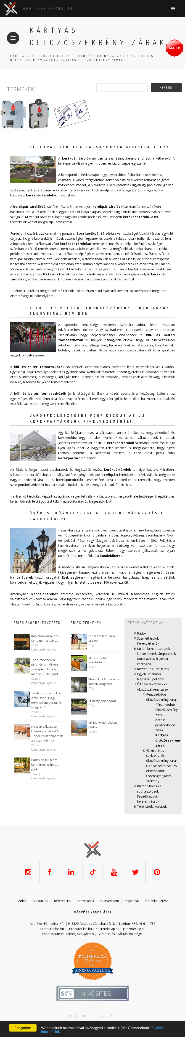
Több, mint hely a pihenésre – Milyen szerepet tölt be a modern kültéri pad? (45, 667)
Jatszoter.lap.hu (134, 929)
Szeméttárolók (148, 638)
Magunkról (40, 901)
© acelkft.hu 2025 (91, 1016)
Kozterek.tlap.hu (107, 929)
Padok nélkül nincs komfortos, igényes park (44, 764)
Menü (11, 35)
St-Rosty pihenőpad (102, 701)
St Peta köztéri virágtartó (98, 660)
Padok (141, 633)
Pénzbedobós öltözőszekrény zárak (166, 709)
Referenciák (62, 901)
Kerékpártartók (148, 643)
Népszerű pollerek (150, 679)
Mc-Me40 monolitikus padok (102, 724)
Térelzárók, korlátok (152, 806)
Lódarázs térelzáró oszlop (101, 638)
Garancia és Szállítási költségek (120, 934)
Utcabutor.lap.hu (80, 929)
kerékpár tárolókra (100, 233)
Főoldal (18, 56)
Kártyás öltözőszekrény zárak (168, 740)
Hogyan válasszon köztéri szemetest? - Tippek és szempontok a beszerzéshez (47, 733)
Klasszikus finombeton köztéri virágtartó (104, 681)
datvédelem (110, 901)
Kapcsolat (131, 901)
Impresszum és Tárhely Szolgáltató (68, 934)
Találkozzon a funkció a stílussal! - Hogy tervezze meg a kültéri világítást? (46, 700)
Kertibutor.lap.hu (52, 929)
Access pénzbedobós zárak (165, 725)
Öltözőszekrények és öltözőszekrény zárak (77, 56)
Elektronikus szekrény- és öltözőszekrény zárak (161, 755)
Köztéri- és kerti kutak (153, 669)
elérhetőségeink (145, 496)
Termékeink (85, 901)
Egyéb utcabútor (149, 674)
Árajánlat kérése (157, 901)
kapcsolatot (117, 604)
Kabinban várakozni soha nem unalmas (45, 638)
